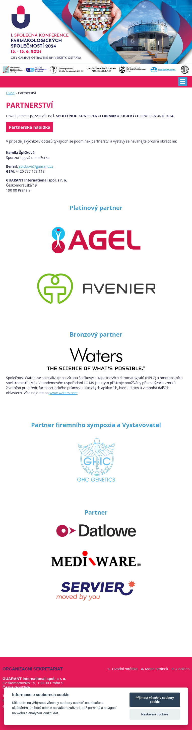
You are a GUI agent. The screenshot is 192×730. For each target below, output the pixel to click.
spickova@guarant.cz (36, 166)
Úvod (10, 92)
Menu (182, 81)
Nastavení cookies (154, 714)
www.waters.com (63, 392)
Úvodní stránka (125, 669)
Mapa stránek (156, 669)
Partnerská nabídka (29, 127)
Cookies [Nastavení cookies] (182, 669)
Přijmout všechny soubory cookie (155, 700)
